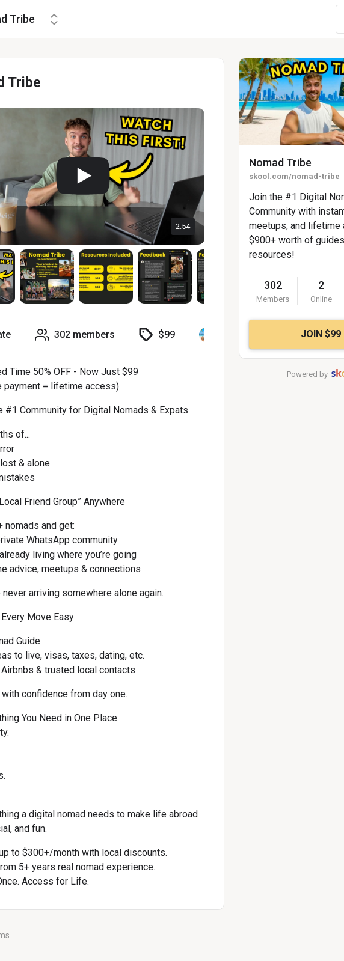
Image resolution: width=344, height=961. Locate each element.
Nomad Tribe (280, 162)
